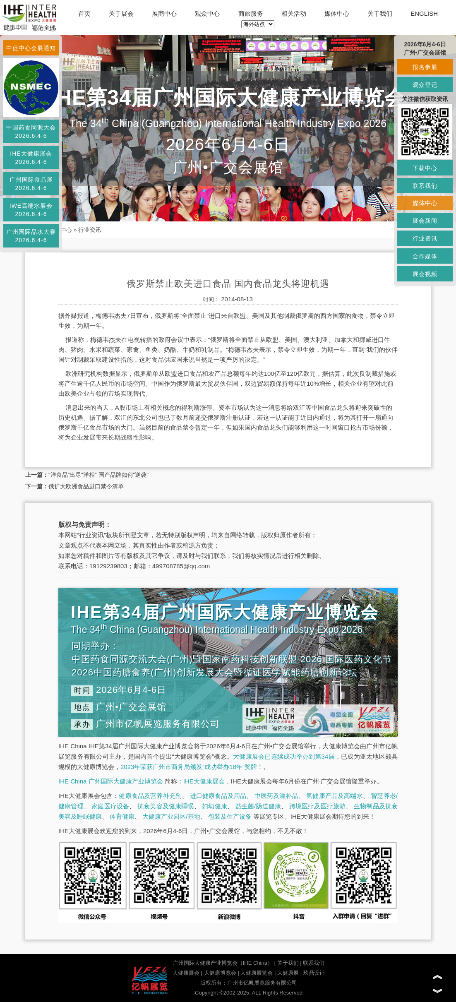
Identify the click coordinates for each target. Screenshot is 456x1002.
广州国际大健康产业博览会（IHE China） (223, 963)
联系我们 (313, 963)
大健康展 (288, 973)
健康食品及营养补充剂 (150, 795)
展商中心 (164, 13)
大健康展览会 (256, 973)
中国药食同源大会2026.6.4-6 (31, 131)
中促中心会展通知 (31, 48)
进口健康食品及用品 (218, 795)
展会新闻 (425, 220)
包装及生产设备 (230, 816)
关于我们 (379, 13)
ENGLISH (424, 13)
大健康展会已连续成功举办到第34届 (284, 756)
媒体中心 (336, 13)
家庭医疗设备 (110, 806)
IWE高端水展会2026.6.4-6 (31, 209)
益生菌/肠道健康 (258, 806)
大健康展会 (186, 973)
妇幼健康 (214, 806)
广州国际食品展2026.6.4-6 (31, 183)
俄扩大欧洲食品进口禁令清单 (86, 486)
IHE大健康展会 (204, 781)
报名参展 (425, 67)
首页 (84, 13)
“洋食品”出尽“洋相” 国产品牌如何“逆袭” (98, 474)
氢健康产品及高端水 (334, 795)
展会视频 (425, 274)
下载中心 (425, 168)
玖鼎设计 (314, 973)
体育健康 (122, 816)
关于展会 (121, 13)
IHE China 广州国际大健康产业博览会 (110, 781)
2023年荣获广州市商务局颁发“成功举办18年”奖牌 (188, 766)
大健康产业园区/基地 (171, 816)
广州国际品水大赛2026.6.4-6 (31, 235)
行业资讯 (89, 229)
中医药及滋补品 (276, 795)
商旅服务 (250, 13)
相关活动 (293, 13)
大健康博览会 (220, 973)
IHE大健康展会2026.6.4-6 (31, 157)
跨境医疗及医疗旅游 (317, 806)
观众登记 (425, 85)
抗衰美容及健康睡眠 (165, 806)
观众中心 (207, 13)
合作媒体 (425, 256)
